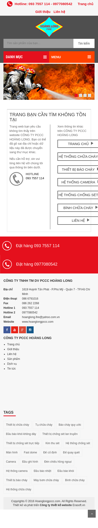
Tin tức (11, 368)
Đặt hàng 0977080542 (36, 264)
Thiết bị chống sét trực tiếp (22, 443)
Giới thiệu (42, 12)
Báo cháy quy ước (70, 424)
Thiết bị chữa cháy (17, 424)
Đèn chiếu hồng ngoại (58, 461)
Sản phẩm (13, 359)
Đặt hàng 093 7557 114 (38, 245)
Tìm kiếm (84, 43)
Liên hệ (59, 12)
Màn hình (12, 452)
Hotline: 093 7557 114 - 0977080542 (39, 4)
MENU (56, 57)
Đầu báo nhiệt (42, 471)
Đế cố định (50, 452)
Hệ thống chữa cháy (18, 489)
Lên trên (92, 514)
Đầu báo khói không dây (21, 434)
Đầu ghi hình (30, 461)
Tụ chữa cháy (43, 424)
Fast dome (30, 452)
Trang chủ (85, 4)
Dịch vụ (12, 363)
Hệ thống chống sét (78, 443)
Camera (11, 461)
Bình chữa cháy (75, 480)
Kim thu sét (52, 443)
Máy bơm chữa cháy (46, 480)
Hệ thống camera (17, 471)
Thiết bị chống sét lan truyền (60, 434)
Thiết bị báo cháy (16, 480)
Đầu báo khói (65, 471)
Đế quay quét (71, 452)
